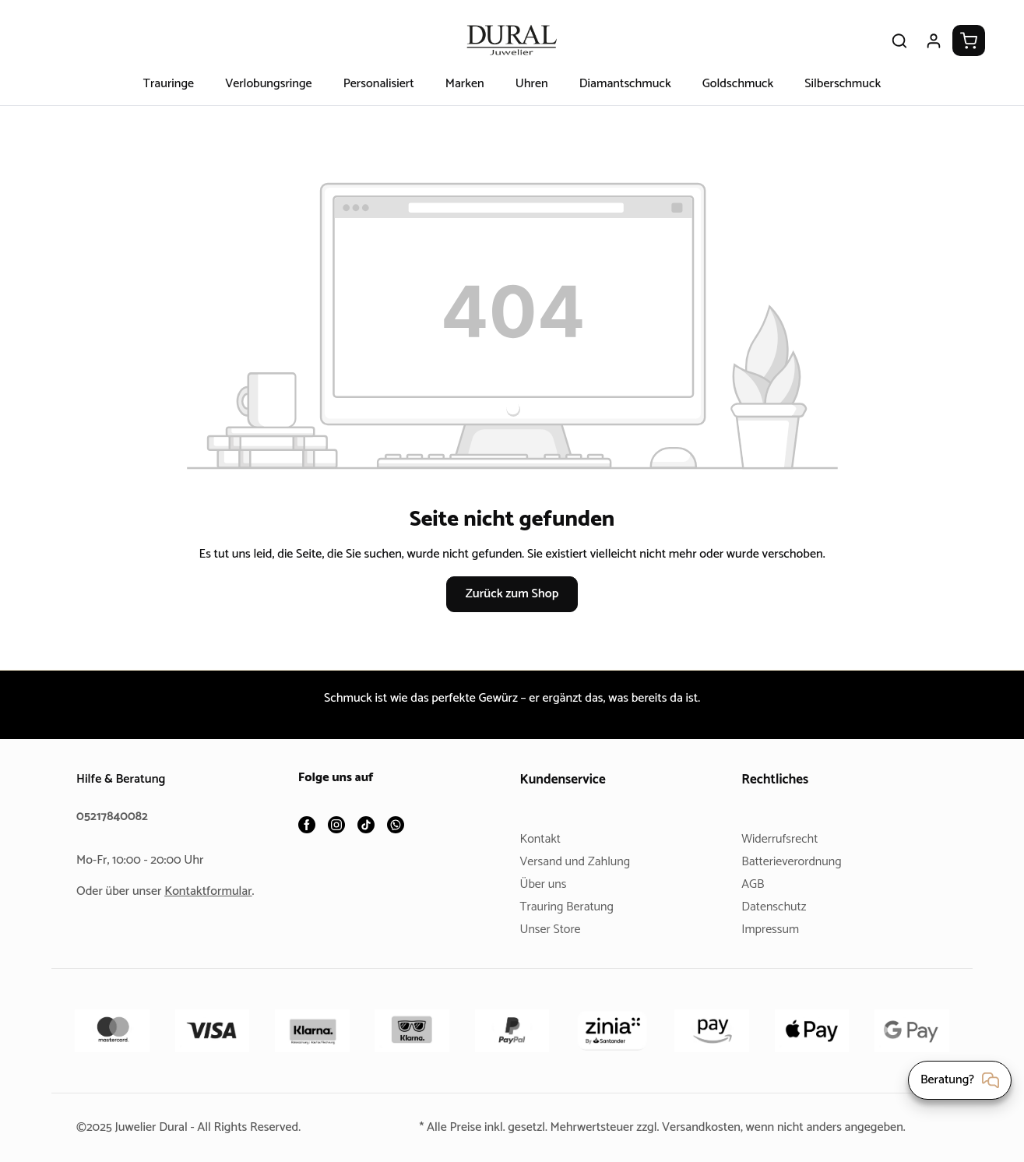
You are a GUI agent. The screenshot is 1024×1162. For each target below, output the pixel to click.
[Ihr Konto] (933, 40)
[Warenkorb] (968, 40)
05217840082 (114, 816)
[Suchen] (899, 40)
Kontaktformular (214, 891)
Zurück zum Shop (511, 593)
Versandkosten (704, 1127)
